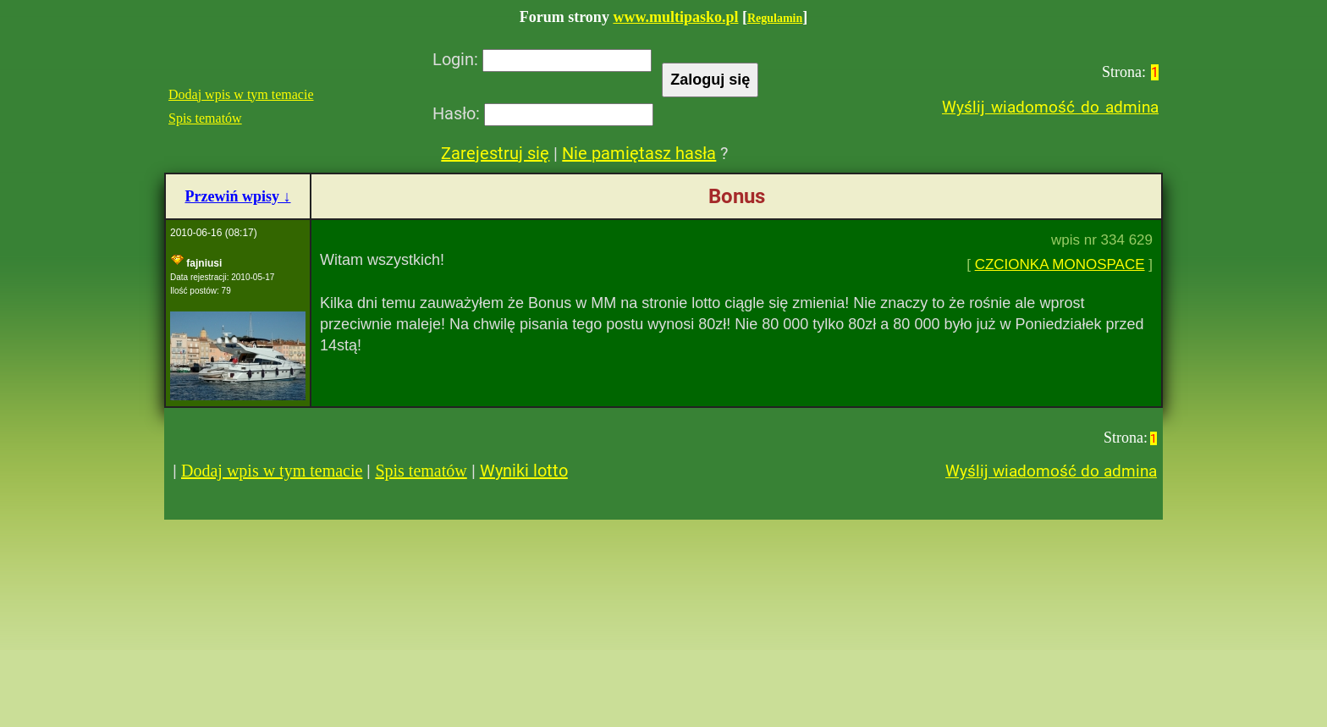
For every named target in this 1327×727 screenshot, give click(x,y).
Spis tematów (205, 118)
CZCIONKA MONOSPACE (1060, 264)
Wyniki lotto (524, 470)
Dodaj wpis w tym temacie (241, 94)
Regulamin (774, 18)
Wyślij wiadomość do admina (1050, 107)
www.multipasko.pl (675, 16)
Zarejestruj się (495, 153)
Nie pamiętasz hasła (639, 153)
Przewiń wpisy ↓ (238, 196)
